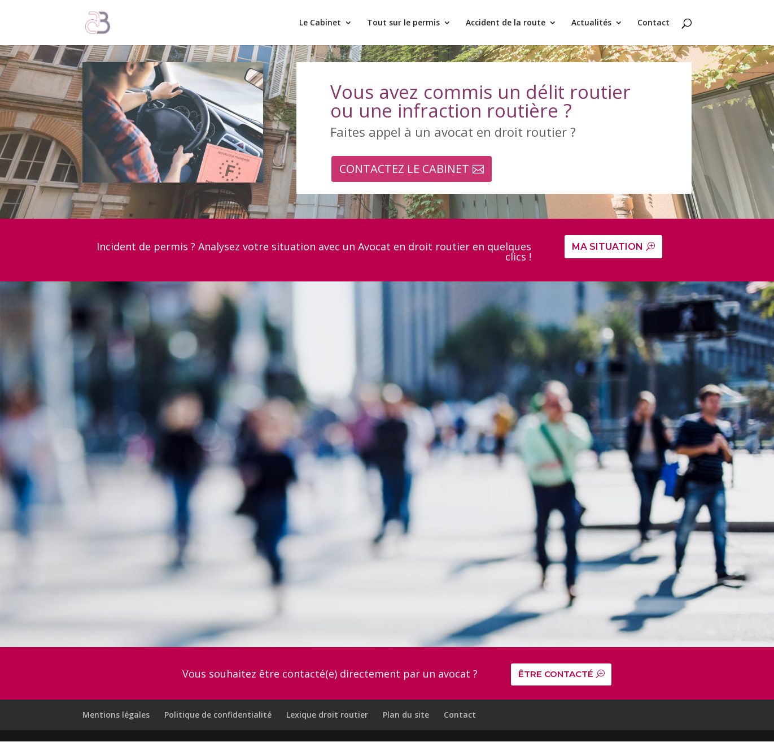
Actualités (591, 23)
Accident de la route (505, 23)
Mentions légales (116, 715)
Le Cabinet (320, 23)
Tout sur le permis (403, 23)
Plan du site (406, 715)
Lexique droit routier (327, 715)
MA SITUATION (607, 246)
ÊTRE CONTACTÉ (558, 675)
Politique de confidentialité (218, 715)
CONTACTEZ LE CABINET (404, 168)
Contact (653, 23)
